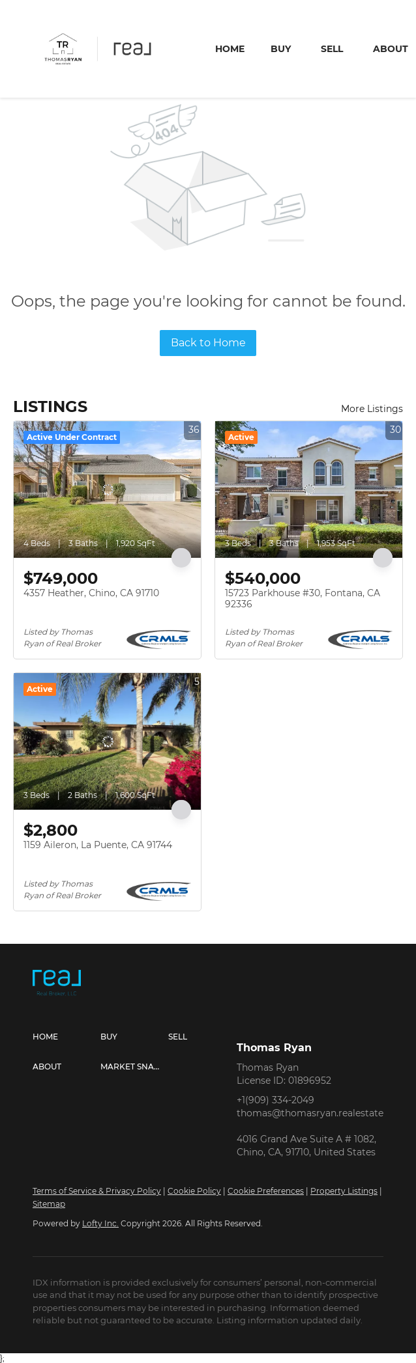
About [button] (390, 49)
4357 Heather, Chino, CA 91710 (91, 593)
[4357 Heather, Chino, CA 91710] (107, 489)
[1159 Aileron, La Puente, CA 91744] (107, 741)
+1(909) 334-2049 (275, 1100)
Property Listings (344, 1191)
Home (230, 49)
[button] (66, 1036)
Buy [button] (281, 49)
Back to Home (208, 343)
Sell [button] (332, 49)
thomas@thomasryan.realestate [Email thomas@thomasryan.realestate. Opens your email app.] (310, 1113)
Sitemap (49, 1204)
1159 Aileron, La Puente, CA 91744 (97, 845)
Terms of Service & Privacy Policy (97, 1191)
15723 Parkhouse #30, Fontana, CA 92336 (302, 599)
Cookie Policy (194, 1191)
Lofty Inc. (100, 1223)
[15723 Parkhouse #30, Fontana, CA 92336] (308, 489)
